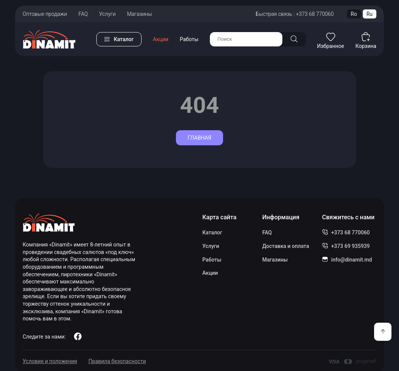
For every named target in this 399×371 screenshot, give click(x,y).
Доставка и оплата (285, 246)
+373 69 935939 (350, 246)
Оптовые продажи (45, 14)
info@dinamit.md (351, 260)
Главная (199, 138)
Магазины (139, 14)
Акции (160, 39)
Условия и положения (50, 361)
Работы (189, 39)
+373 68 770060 (350, 232)
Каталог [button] (124, 39)
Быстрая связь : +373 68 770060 (295, 14)
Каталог (212, 232)
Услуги (107, 14)
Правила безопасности (117, 361)
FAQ (83, 14)
